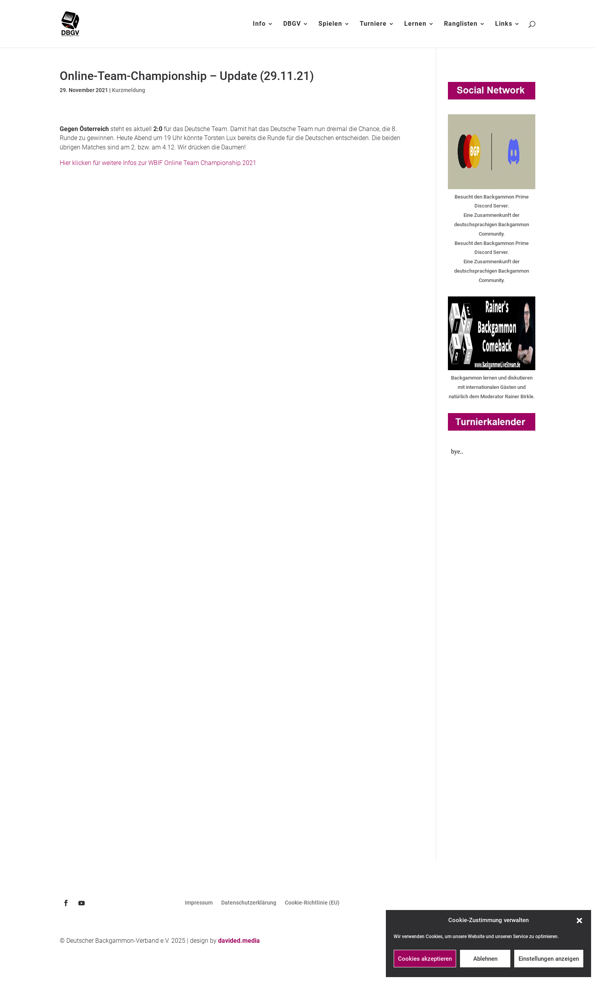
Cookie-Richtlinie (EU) (312, 903)
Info (259, 24)
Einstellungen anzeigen (549, 958)
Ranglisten (461, 24)
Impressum (199, 903)
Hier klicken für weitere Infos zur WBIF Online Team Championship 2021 (158, 163)
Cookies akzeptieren (425, 958)
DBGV (292, 24)
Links (503, 24)
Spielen (330, 24)
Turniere (373, 24)
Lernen (415, 24)
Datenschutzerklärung (248, 903)
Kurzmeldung (128, 90)
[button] (579, 920)
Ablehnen (485, 958)
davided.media (239, 940)
